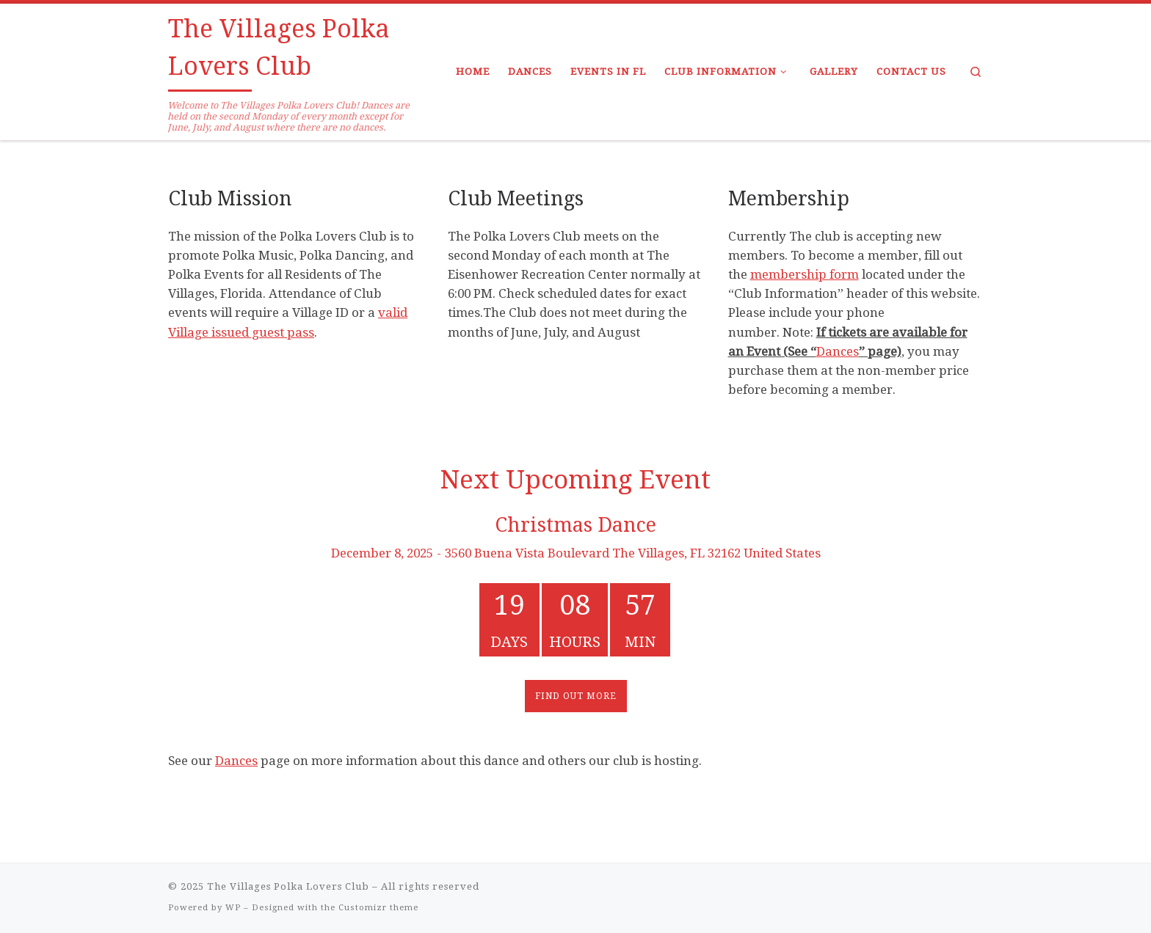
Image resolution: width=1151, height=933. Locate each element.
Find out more (576, 696)
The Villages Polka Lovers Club (288, 886)
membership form (804, 274)
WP (233, 907)
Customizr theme (378, 907)
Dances (837, 351)
